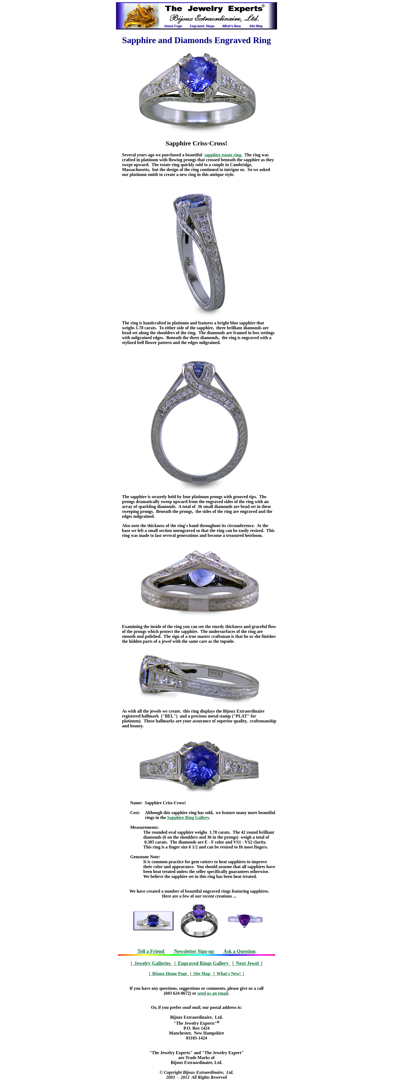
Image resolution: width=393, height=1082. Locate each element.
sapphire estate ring (222, 155)
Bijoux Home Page (169, 973)
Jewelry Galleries (152, 963)
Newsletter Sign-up (194, 951)
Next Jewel (247, 963)
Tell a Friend (150, 951)
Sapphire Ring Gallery (188, 817)
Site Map (202, 973)
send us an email (212, 993)
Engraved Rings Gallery (203, 963)
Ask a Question (240, 951)
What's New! (229, 973)
